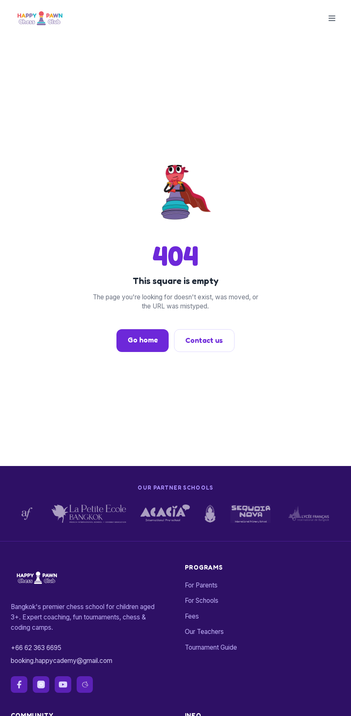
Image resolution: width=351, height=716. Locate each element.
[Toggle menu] (332, 18)
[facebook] (19, 684)
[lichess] (85, 684)
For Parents (201, 585)
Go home (143, 339)
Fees (192, 616)
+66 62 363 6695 (36, 648)
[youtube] (63, 684)
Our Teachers (204, 632)
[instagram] (41, 684)
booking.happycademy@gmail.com (61, 661)
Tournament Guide (211, 647)
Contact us (204, 340)
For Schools (201, 600)
